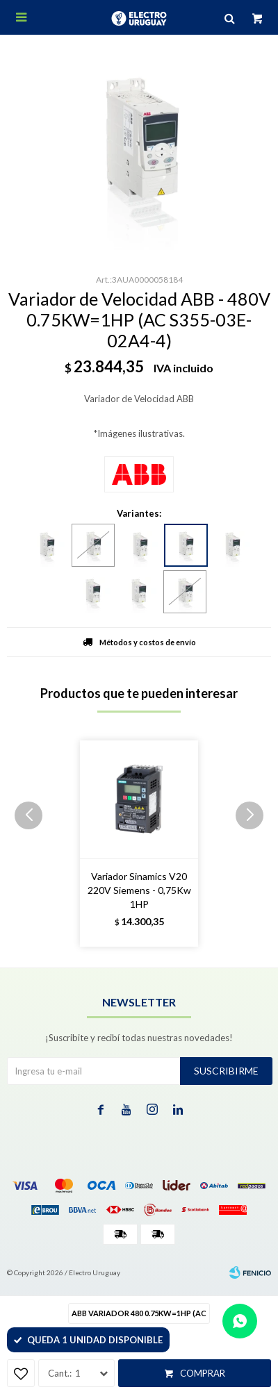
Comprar (202, 1373)
